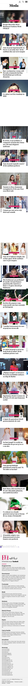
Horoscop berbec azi (7, 673)
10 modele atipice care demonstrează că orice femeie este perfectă (11, 537)
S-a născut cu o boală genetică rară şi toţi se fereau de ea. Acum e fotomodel (13, 514)
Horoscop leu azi (6, 671)
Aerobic (9, 613)
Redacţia (3, 683)
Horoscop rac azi (6, 658)
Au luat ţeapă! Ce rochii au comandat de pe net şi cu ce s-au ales (13, 444)
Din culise (4, 641)
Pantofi (12, 595)
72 (3, 546)
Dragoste (4, 567)
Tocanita (11, 623)
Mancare (4, 621)
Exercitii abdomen (16, 613)
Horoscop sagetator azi (7, 667)
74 (6, 546)
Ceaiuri (7, 603)
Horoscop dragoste (6, 653)
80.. (14, 546)
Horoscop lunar (5, 657)
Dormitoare (10, 633)
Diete (3, 612)
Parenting (23, 633)
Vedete (14, 183)
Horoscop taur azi (6, 662)
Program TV (19, 579)
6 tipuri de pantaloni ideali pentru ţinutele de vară (13, 420)
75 (7, 546)
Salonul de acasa (18, 588)
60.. (15, 545)
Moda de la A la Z (14, 20)
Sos (17, 621)
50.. (13, 545)
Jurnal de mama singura (7, 635)
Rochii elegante (18, 595)
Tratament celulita (8, 588)
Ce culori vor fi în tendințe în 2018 (13, 95)
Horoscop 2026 (5, 649)
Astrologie (4, 656)
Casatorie (7, 569)
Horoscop (5, 647)
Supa (3, 623)
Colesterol (11, 604)
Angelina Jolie (19, 576)
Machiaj (22, 586)
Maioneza (12, 624)
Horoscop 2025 (5, 650)
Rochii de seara (9, 593)
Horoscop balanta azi (7, 672)
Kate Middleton (13, 575)
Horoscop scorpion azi (7, 665)
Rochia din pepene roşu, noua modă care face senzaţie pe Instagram (14, 305)
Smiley (11, 578)
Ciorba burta (15, 625)
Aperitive (4, 624)
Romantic (9, 567)
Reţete (4, 620)
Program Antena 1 (14, 580)
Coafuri (18, 586)
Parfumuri (13, 586)
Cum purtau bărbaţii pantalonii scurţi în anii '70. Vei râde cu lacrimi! (13, 467)
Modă (14, 461)
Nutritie (23, 613)
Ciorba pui (9, 625)
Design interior (16, 633)
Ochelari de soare (15, 596)
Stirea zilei (13, 641)
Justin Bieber (5, 579)
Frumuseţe (5, 584)
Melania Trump (12, 579)
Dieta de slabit (5, 615)
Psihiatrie (15, 607)
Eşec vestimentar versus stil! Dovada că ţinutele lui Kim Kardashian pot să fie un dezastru (13, 74)
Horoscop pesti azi (6, 669)
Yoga (21, 612)
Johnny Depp (5, 576)
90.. (16, 546)
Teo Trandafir (12, 576)
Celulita (19, 587)
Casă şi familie (6, 630)
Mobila (22, 632)
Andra (15, 578)
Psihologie (15, 603)
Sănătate (4, 601)
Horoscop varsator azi (7, 668)
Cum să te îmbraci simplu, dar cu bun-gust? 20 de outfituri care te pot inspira (14, 259)
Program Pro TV (6, 580)
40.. (12, 545)
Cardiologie (8, 605)
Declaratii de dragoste (13, 570)
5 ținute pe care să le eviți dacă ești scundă (12, 211)
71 (2, 546)
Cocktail (16, 623)
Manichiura (7, 587)
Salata (20, 621)
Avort (19, 605)
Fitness (6, 612)
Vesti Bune (19, 642)
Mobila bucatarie (6, 632)
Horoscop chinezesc (7, 654)
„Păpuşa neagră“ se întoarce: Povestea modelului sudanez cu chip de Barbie (13, 375)
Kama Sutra (15, 569)
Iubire (3, 569)
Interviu (9, 641)
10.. (6, 545)
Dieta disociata (12, 615)
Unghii (8, 586)
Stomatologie (5, 604)
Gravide (16, 635)
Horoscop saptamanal (7, 675)
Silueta (18, 615)
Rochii (5, 586)
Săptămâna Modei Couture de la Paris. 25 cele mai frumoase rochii (14, 398)
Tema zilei (19, 641)
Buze (16, 587)
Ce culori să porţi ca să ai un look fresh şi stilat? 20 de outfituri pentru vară (13, 351)
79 (13, 546)
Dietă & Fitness (6, 610)
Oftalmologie (15, 605)
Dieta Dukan (12, 612)
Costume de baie (6, 595)
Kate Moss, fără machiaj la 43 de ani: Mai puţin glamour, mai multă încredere (14, 491)
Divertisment (14, 275)
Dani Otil (7, 578)
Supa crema (21, 623)
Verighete (8, 596)
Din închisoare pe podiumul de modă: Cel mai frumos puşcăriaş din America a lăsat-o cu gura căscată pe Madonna (13, 284)
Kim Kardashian (21, 575)
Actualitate (5, 639)
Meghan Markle (5, 575)
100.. (18, 546)
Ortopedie (9, 607)
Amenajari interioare (15, 632)
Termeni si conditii (18, 681)
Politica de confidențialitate (7, 681)
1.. (4, 545)
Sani (3, 587)
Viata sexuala (15, 567)
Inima (11, 603)
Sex (11, 569)
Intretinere (4, 613)
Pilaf (16, 624)
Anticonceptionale (18, 604)
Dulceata (7, 623)
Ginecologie (21, 603)
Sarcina (3, 603)
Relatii (20, 567)
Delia (18, 578)
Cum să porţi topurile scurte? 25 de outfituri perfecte (13, 165)
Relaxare (17, 612)
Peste (14, 621)
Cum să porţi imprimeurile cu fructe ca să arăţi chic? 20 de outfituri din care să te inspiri (14, 50)
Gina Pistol (22, 578)
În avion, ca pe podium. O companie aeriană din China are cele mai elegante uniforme (13, 143)
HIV (6, 607)
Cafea (23, 621)
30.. (10, 545)
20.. (8, 545)
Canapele (4, 633)
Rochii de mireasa (17, 593)
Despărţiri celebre (11, 642)
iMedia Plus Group (16, 679)
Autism (8, 636)
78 (11, 546)
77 (10, 546)
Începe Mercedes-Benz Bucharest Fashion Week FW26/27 (12, 26)
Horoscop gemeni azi (7, 660)
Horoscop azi (5, 652)
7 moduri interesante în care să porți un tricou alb (13, 327)
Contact (8, 683)
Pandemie (6, 644)
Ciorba (11, 621)
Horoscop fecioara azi (7, 661)
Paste (8, 621)
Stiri (14, 136)
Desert (8, 624)
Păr (3, 586)
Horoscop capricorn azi (7, 664)
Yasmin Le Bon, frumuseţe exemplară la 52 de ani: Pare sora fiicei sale (13, 189)
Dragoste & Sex (6, 566)
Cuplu (23, 567)
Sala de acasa (11, 616)
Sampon (12, 587)
